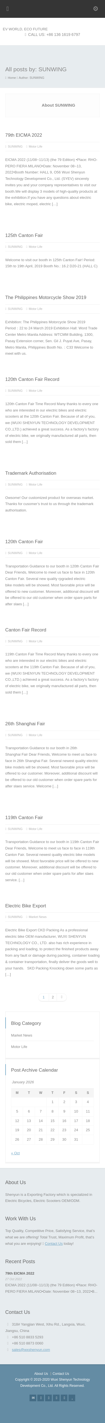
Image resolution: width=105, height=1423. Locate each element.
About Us (41, 1374)
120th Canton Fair (24, 541)
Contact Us (54, 1243)
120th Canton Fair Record (32, 379)
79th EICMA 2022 (23, 135)
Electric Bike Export (25, 905)
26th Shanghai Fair (25, 723)
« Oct (15, 1153)
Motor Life (35, 146)
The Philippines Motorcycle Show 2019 (45, 297)
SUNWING (15, 146)
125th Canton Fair (24, 235)
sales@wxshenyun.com (31, 1350)
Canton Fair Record (25, 630)
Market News (38, 917)
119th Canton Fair (24, 817)
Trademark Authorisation (30, 473)
